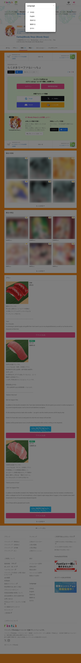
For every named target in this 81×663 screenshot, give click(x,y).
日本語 (32, 12)
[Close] (53, 5)
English (32, 16)
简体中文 (33, 20)
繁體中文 (33, 24)
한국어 (32, 28)
